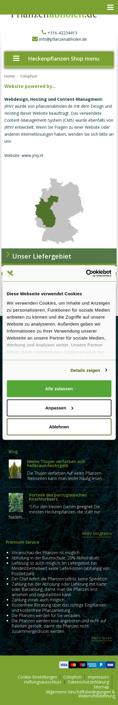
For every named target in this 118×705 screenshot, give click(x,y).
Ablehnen (59, 426)
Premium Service (22, 542)
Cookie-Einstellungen (37, 677)
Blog (13, 451)
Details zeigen (85, 369)
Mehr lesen (101, 638)
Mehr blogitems (97, 533)
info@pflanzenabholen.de (59, 39)
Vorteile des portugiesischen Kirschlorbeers (58, 497)
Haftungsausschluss (42, 682)
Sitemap (101, 687)
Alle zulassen (59, 388)
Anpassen (59, 407)
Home (9, 76)
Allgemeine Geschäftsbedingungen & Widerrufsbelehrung (80, 694)
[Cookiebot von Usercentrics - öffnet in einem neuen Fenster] (85, 273)
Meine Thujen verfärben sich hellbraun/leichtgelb (56, 463)
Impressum (98, 677)
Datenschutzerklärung (88, 682)
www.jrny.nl (32, 155)
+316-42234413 (59, 33)
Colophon (28, 76)
